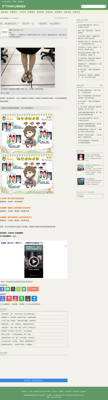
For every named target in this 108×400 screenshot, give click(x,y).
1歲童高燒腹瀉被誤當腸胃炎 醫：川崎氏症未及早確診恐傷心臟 (90, 113)
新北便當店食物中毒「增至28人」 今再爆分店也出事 (90, 26)
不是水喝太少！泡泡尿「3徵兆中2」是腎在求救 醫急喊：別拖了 (89, 48)
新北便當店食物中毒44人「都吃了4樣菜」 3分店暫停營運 (89, 91)
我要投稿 (24, 391)
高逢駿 (30, 281)
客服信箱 (54, 391)
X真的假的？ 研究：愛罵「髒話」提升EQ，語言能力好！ (19, 327)
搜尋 (105, 6)
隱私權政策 (68, 391)
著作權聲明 (76, 391)
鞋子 (18, 281)
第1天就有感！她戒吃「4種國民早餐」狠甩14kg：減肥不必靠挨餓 (89, 37)
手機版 (14, 1)
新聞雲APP (21, 1)
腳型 (14, 281)
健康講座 (58, 12)
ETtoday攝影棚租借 (90, 179)
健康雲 (14, 6)
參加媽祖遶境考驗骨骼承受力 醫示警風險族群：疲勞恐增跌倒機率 (89, 125)
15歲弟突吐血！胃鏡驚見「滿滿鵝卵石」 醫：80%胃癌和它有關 (89, 76)
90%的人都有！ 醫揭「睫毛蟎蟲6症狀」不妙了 (89, 70)
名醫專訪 (13, 12)
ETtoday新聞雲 (6, 1)
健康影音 (76, 12)
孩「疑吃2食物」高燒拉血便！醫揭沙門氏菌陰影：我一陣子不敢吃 (90, 59)
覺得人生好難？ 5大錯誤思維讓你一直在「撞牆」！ (17, 334)
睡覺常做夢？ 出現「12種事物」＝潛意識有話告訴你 (17, 324)
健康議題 (49, 12)
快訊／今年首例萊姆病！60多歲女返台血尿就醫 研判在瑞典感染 (89, 97)
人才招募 (30, 391)
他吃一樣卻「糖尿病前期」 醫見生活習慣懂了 (89, 31)
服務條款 (61, 391)
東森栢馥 (67, 12)
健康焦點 (4, 12)
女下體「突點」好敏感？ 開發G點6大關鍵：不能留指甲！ (19, 320)
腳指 (22, 281)
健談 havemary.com (16, 30)
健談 (10, 32)
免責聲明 (83, 391)
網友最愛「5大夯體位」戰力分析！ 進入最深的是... (17, 331)
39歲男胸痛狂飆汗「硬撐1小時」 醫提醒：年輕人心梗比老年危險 (90, 130)
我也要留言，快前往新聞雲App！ (34, 380)
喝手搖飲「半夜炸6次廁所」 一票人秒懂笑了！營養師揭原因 (90, 136)
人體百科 (22, 12)
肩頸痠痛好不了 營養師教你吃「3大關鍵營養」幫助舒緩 (90, 65)
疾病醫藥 (40, 12)
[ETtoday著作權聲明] (32, 304)
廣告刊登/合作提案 (46, 391)
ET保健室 (80, 196)
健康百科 (9, 281)
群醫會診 (31, 12)
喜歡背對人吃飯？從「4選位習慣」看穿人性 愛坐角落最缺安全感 (90, 43)
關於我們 (37, 391)
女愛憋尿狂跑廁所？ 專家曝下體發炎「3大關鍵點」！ (18, 344)
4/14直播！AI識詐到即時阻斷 (92, 155)
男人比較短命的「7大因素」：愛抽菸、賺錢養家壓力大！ (18, 341)
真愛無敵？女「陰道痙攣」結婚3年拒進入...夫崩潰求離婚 (18, 317)
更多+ (102, 85)
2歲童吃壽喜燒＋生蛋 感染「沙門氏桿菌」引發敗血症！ (18, 337)
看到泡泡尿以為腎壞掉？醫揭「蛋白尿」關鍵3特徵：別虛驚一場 (89, 54)
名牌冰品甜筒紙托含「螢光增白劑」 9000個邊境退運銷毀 (89, 141)
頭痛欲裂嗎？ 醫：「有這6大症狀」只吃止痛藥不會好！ (18, 314)
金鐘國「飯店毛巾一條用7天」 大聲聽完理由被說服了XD (22, 243)
